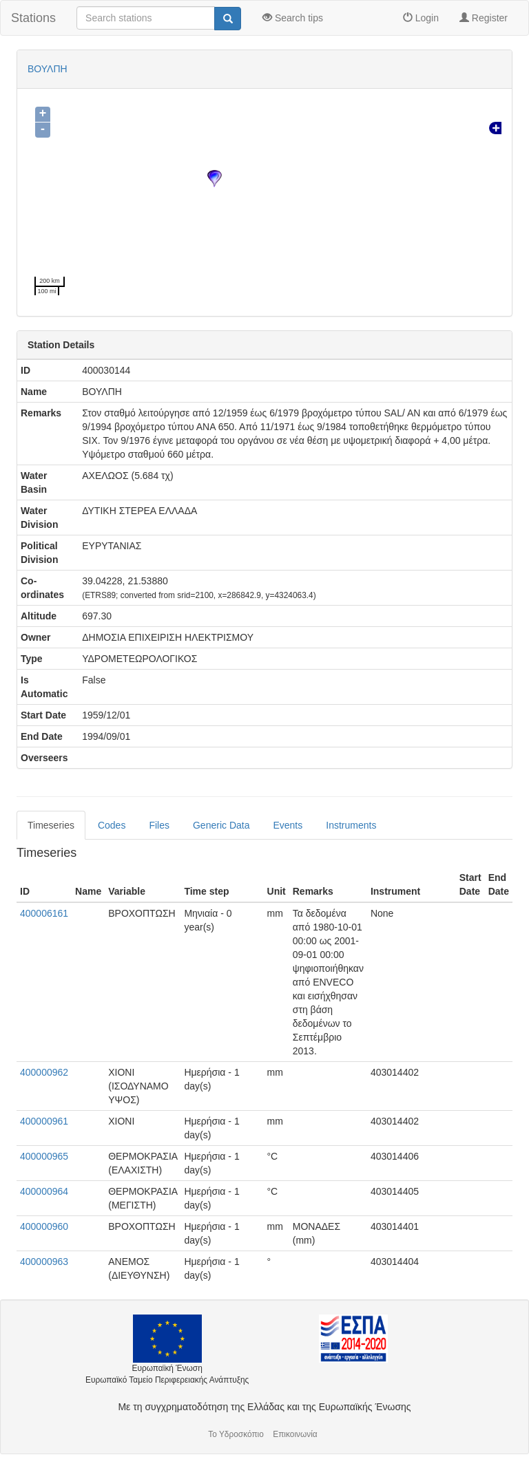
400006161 (44, 913)
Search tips (292, 17)
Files (159, 825)
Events (287, 825)
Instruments (351, 825)
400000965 (44, 1156)
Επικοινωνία (295, 1434)
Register (483, 17)
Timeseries (51, 825)
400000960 (44, 1226)
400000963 (44, 1261)
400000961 (44, 1121)
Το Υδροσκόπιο (236, 1434)
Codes (111, 825)
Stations (33, 18)
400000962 (44, 1072)
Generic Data (221, 825)
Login (421, 17)
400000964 (44, 1191)
